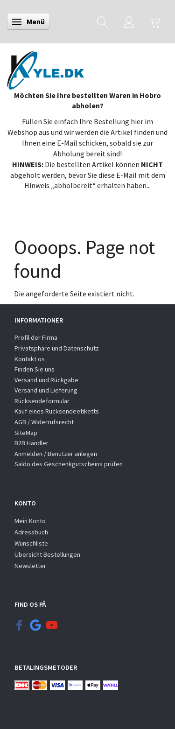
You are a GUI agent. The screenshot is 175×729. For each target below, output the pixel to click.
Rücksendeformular (42, 401)
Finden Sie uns (34, 369)
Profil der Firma (35, 337)
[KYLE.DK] (45, 68)
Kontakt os (29, 359)
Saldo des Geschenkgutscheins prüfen (68, 464)
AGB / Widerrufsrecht (44, 422)
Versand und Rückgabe (46, 380)
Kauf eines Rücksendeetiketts (56, 411)
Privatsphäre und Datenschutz (56, 348)
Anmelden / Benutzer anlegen (55, 453)
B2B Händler (31, 443)
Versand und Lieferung (45, 390)
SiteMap (25, 432)
